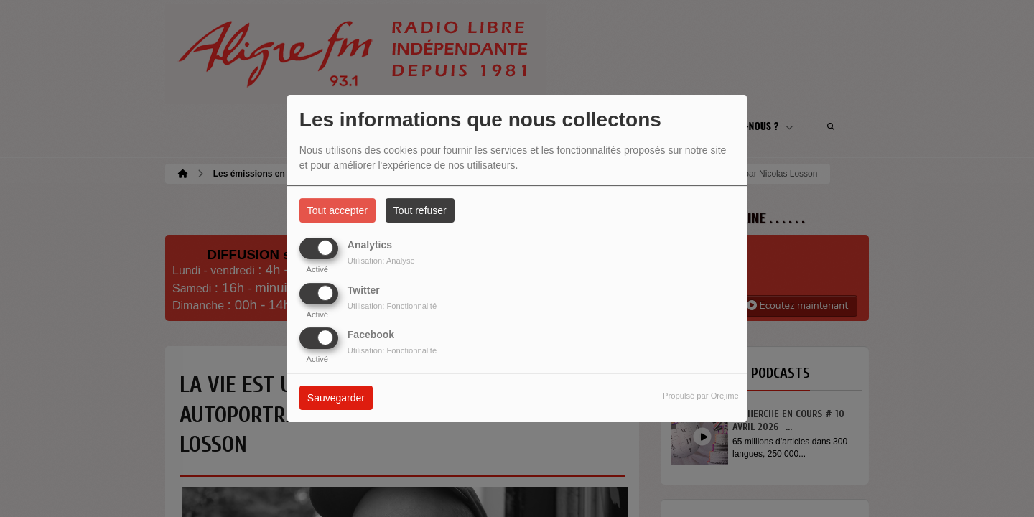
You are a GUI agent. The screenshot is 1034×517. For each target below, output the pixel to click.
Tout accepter (337, 210)
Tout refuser (420, 210)
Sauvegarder (336, 398)
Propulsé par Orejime (701, 395)
